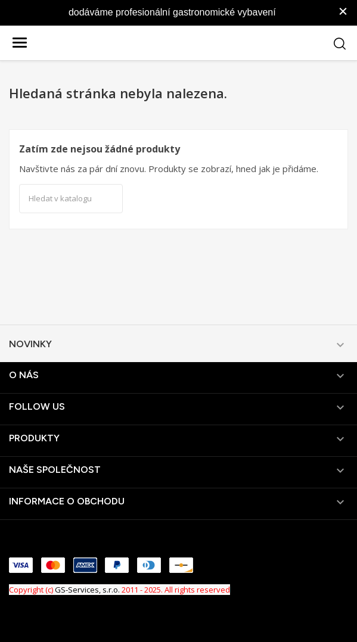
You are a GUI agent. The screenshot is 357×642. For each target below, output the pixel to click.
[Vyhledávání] (71, 199)
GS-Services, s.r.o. (87, 589)
